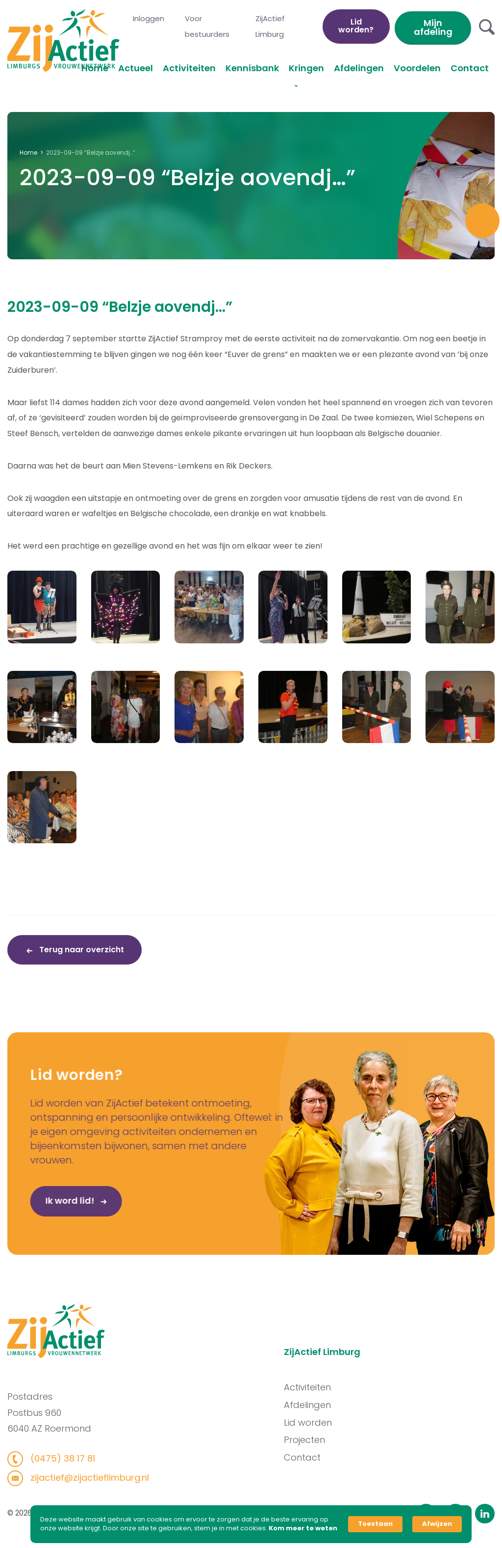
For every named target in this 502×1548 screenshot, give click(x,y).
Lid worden (322, 1422)
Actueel (135, 68)
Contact (470, 68)
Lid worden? (356, 25)
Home (94, 68)
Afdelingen (359, 68)
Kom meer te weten (303, 1528)
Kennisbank (252, 68)
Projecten (318, 1440)
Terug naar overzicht (80, 949)
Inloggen (148, 18)
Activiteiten (189, 68)
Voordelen (417, 68)
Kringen (306, 68)
